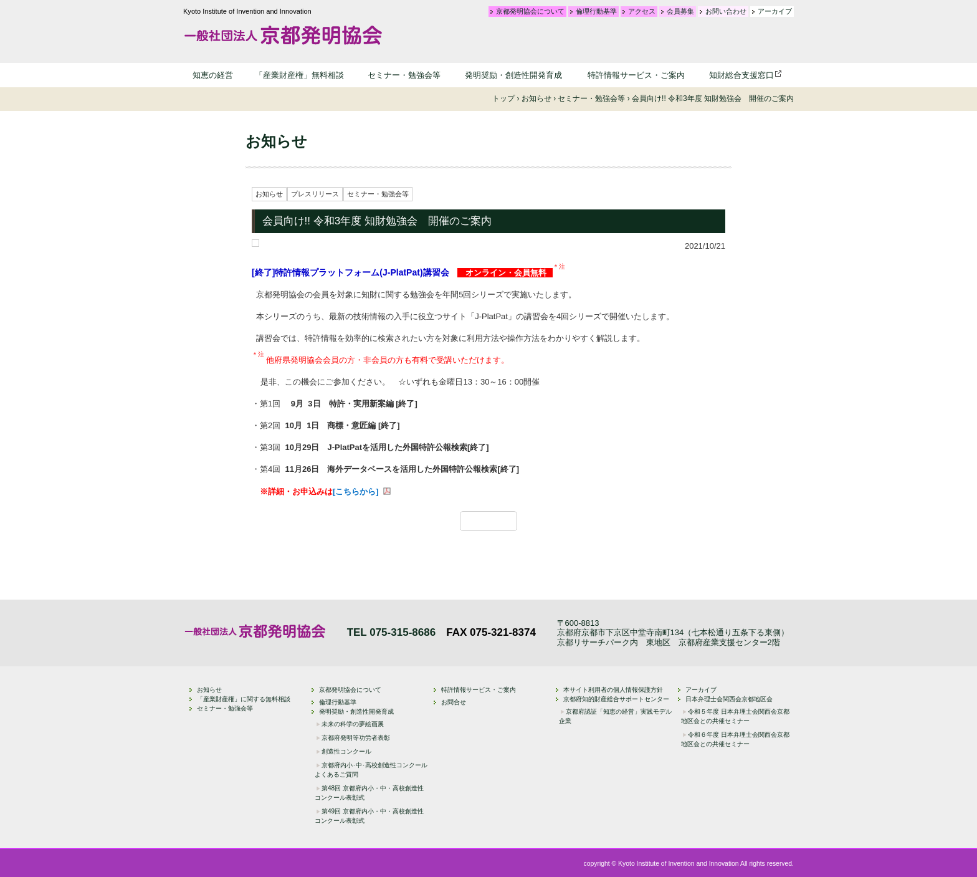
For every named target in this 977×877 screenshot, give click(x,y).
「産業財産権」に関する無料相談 (243, 699)
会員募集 (680, 11)
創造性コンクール (346, 751)
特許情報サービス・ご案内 (636, 75)
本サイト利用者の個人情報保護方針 (613, 689)
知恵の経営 (213, 75)
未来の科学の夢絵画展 (353, 724)
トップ (503, 98)
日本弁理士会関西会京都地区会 (729, 699)
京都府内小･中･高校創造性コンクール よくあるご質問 (371, 770)
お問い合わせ (725, 11)
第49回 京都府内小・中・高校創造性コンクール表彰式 (369, 816)
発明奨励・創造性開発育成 (513, 75)
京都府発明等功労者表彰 (356, 737)
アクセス (641, 11)
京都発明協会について (530, 11)
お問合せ (453, 702)
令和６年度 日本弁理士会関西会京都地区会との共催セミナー (735, 739)
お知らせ (269, 194)
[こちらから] (356, 491)
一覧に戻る (494, 520)
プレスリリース (315, 194)
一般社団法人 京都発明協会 (283, 35)
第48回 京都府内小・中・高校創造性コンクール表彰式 (369, 793)
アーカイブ (775, 11)
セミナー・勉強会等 (404, 75)
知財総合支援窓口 (741, 75)
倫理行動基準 (596, 11)
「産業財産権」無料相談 (299, 75)
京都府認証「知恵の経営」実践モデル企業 (615, 716)
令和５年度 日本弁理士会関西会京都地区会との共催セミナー (735, 716)
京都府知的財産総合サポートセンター (616, 699)
